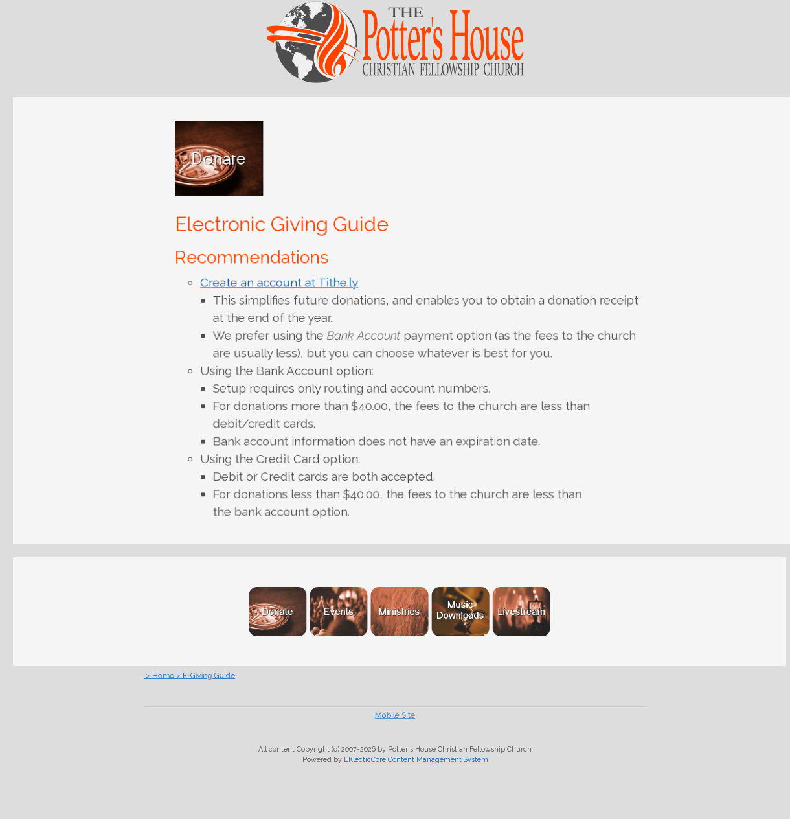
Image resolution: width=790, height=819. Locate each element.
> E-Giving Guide (252, 674)
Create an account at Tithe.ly (283, 285)
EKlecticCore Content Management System (416, 759)
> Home (217, 674)
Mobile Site (394, 714)
